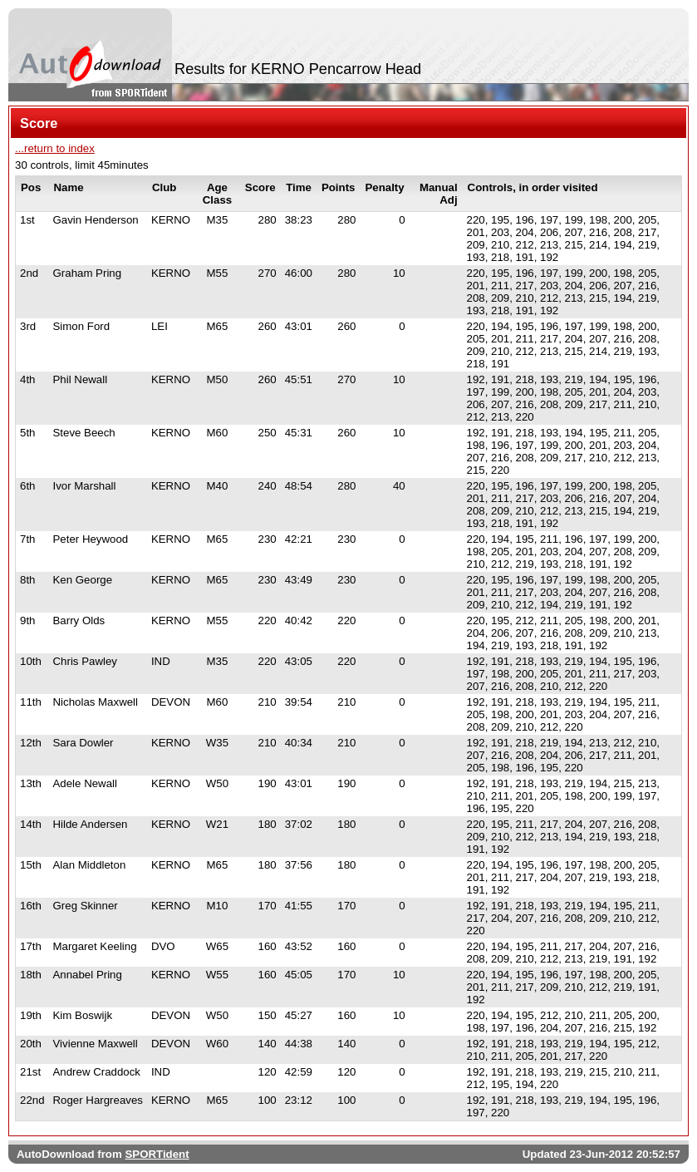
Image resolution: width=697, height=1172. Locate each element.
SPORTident (157, 1154)
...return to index (55, 148)
